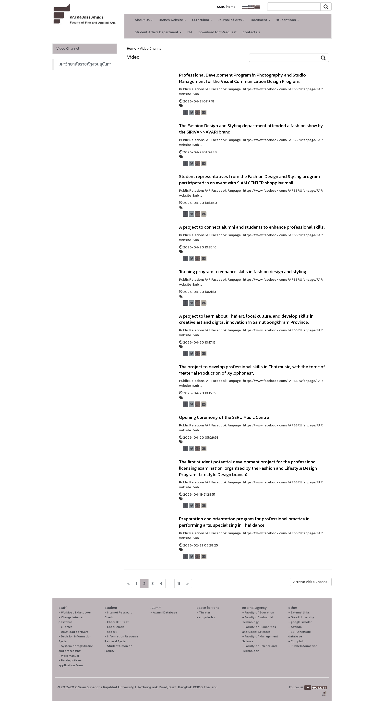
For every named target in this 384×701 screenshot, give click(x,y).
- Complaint (297, 641)
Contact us (251, 32)
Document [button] (260, 19)
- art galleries (205, 617)
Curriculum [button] (202, 19)
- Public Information (302, 646)
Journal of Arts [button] (231, 19)
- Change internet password (71, 619)
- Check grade (114, 626)
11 (179, 583)
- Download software (73, 631)
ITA (189, 32)
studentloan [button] (287, 19)
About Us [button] (144, 19)
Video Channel (67, 48)
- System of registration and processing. (76, 648)
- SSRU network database (299, 634)
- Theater (203, 612)
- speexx (111, 631)
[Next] (128, 583)
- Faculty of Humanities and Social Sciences (259, 629)
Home (131, 48)
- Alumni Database (163, 612)
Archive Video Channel (310, 581)
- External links (299, 612)
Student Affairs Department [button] (158, 32)
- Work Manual (69, 655)
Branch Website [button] (172, 19)
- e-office (65, 626)
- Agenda (295, 626)
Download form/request (217, 32)
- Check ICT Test (117, 622)
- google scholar (300, 622)
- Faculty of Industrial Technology (257, 619)
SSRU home (226, 6)
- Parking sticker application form (71, 663)
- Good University (301, 617)
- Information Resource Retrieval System (121, 639)
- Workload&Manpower (75, 612)
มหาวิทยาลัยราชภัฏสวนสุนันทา (85, 64)
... (169, 583)
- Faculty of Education (258, 612)
